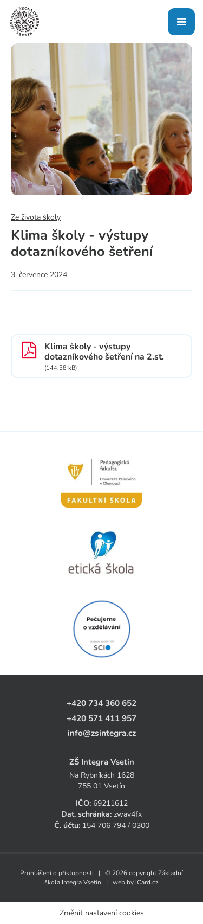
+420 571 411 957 (101, 718)
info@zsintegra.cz (102, 733)
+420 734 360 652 (101, 703)
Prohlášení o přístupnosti (57, 873)
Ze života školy (36, 217)
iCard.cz (147, 882)
